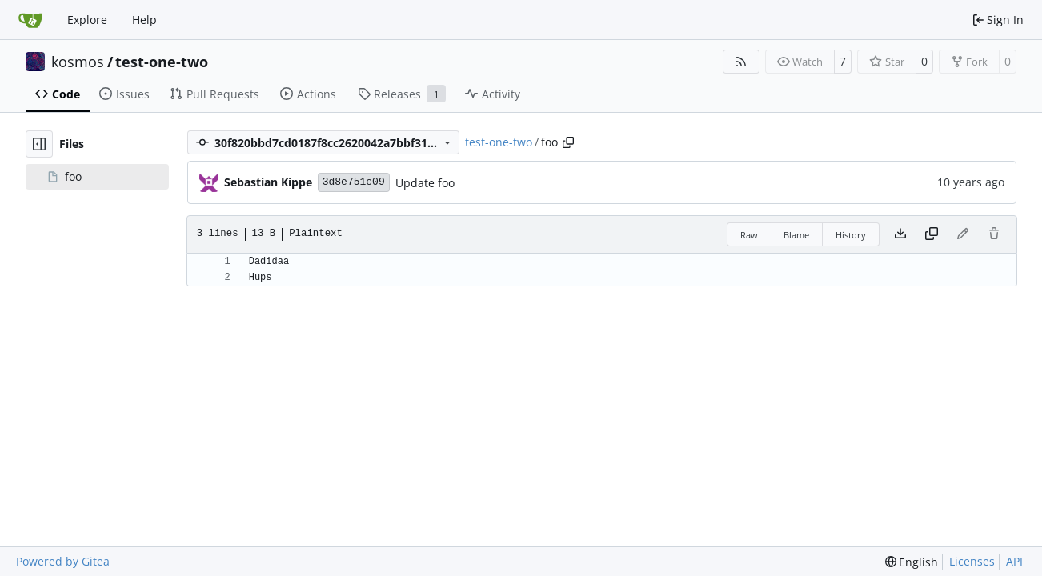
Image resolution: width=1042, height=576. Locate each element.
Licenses (972, 561)
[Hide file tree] (39, 144)
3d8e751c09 (354, 182)
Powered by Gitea (63, 561)
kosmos (77, 62)
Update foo (425, 182)
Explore (87, 19)
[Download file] (900, 234)
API (1014, 561)
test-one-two (161, 62)
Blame (796, 235)
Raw (749, 235)
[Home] (30, 20)
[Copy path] (568, 142)
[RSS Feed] (741, 62)
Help (144, 19)
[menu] (912, 562)
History (851, 235)
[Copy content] (931, 234)
